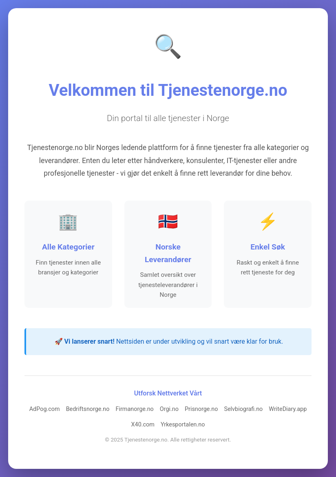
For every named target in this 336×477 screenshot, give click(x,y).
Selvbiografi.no (243, 409)
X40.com (143, 425)
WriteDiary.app (288, 409)
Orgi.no (169, 409)
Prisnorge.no (201, 409)
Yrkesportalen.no (183, 425)
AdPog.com (44, 409)
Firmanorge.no (134, 409)
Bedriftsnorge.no (88, 409)
